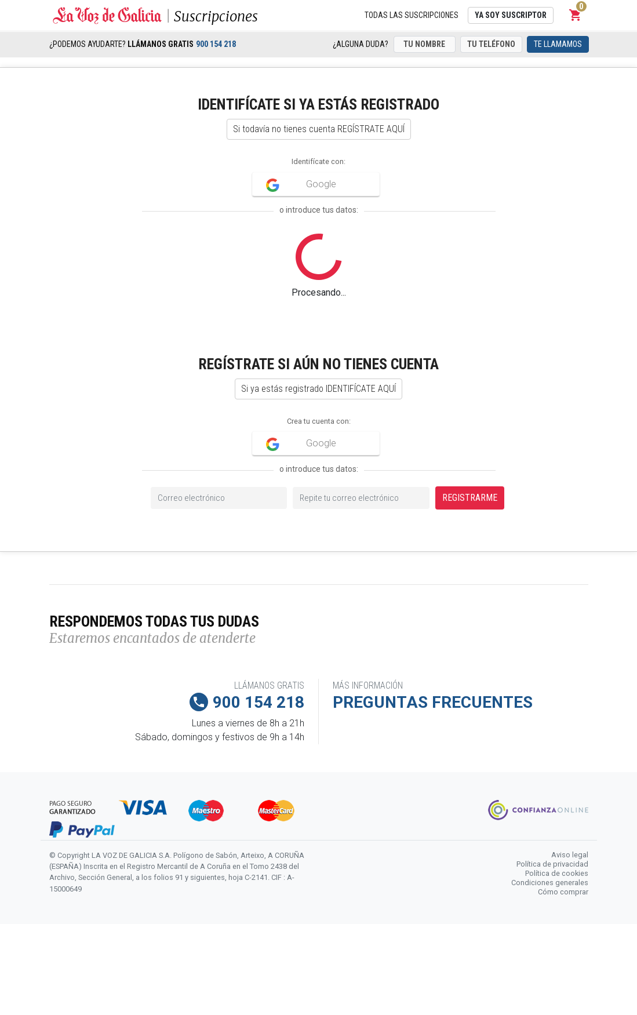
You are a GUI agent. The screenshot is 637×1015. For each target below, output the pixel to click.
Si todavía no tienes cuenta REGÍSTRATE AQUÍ (319, 128)
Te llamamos (558, 44)
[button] (575, 15)
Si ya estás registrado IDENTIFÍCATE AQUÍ (318, 388)
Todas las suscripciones (411, 15)
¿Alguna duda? (360, 44)
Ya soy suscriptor (511, 15)
